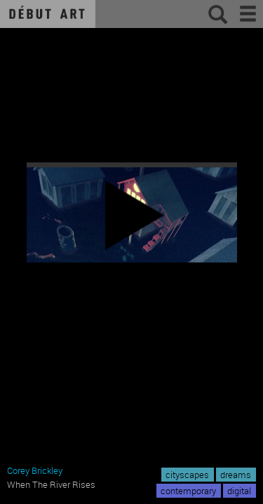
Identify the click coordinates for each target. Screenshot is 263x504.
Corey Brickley (34, 470)
